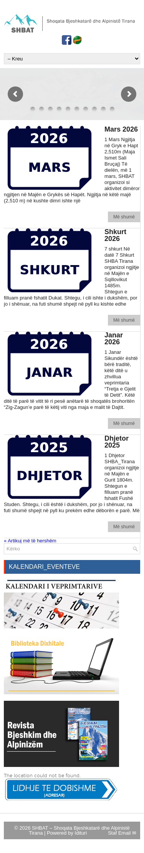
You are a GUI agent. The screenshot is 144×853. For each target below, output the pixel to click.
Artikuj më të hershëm (30, 541)
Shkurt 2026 (115, 235)
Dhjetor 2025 (116, 442)
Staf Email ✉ (122, 833)
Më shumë (124, 217)
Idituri (80, 833)
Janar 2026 (113, 338)
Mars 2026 (121, 129)
